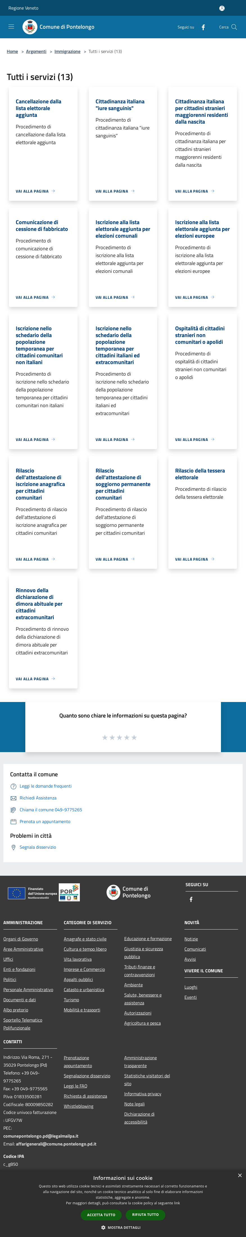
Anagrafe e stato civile (85, 938)
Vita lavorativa (78, 959)
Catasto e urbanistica (84, 989)
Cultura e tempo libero (85, 949)
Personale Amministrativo (28, 989)
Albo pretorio (15, 1009)
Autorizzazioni (138, 1012)
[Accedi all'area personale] (222, 8)
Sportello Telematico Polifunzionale (22, 1024)
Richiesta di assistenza (85, 1096)
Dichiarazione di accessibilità (139, 1118)
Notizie (191, 938)
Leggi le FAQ (75, 1085)
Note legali (134, 1103)
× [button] (240, 1176)
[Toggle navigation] (11, 26)
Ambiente (133, 984)
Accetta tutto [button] (101, 1215)
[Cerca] (234, 27)
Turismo (71, 999)
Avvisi (190, 959)
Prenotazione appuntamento (78, 1061)
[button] (123, 1227)
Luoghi (190, 987)
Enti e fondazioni (19, 969)
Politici (9, 979)
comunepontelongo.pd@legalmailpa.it (40, 1136)
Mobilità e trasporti (82, 1009)
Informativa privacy (142, 1093)
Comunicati (195, 949)
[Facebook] (201, 27)
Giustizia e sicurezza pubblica (143, 952)
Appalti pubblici (78, 979)
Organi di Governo (20, 938)
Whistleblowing (78, 1106)
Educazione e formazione (148, 938)
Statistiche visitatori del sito (147, 1079)
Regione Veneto (23, 8)
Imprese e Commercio (84, 969)
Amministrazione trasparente (140, 1061)
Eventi (190, 997)
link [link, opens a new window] (177, 1203)
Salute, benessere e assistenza (143, 998)
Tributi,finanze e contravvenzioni (139, 970)
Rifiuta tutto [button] (145, 1214)
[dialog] (123, 1203)
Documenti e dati (19, 999)
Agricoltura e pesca (142, 1023)
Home (12, 51)
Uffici (8, 959)
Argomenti (36, 51)
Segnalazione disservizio (87, 1075)
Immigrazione (67, 51)
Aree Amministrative (23, 949)
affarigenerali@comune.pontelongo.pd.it (56, 1143)
